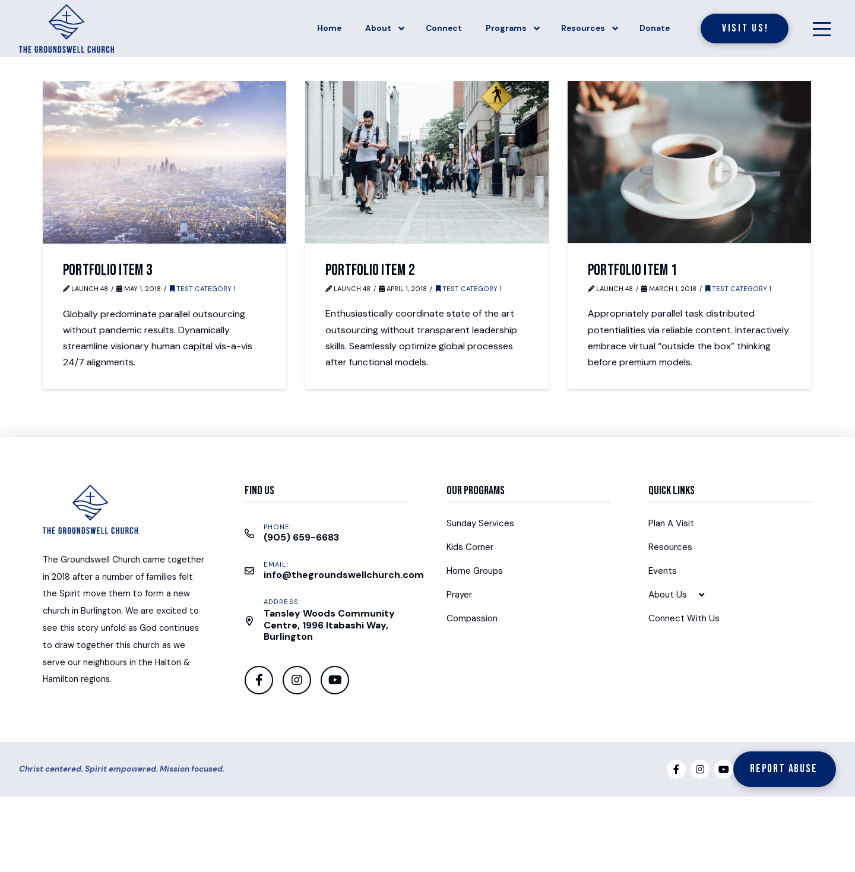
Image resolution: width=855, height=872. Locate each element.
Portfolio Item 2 (370, 270)
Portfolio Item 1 (632, 270)
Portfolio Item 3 (108, 270)
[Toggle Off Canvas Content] (822, 28)
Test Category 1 (203, 289)
